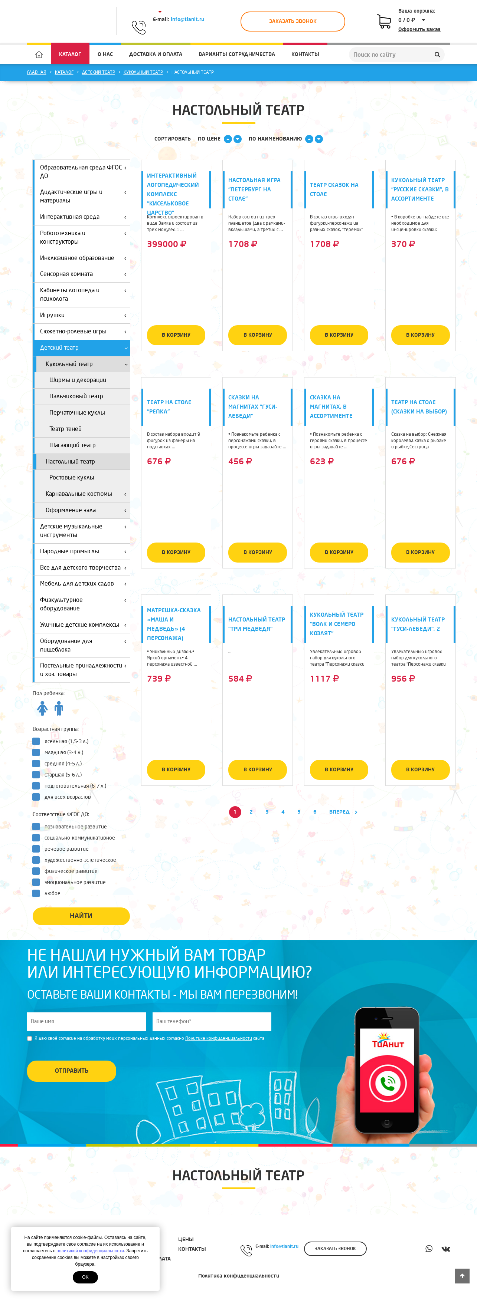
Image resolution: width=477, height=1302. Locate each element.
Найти (81, 916)
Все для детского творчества (84, 566)
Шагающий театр (72, 445)
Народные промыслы (84, 550)
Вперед (343, 812)
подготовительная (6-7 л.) (71, 786)
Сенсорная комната (84, 272)
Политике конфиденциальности (218, 1038)
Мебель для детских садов (84, 582)
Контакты (305, 54)
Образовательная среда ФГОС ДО (84, 170)
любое (49, 893)
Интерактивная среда (84, 215)
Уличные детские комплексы (84, 623)
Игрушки (84, 314)
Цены (186, 1239)
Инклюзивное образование (84, 256)
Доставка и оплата (155, 54)
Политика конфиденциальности (238, 1276)
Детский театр (98, 72)
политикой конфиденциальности (90, 1250)
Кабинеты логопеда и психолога (84, 293)
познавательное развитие (72, 826)
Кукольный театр (143, 72)
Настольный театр (70, 461)
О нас (105, 54)
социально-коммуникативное (76, 837)
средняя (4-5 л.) (59, 763)
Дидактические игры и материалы (84, 195)
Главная (36, 72)
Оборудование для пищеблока (84, 644)
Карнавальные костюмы (87, 492)
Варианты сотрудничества (237, 54)
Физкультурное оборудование (84, 603)
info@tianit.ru (187, 19)
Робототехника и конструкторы (84, 236)
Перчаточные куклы (77, 412)
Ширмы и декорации (77, 380)
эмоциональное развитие (71, 882)
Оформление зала (87, 509)
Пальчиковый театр (76, 396)
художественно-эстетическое (76, 860)
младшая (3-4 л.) (60, 752)
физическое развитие (67, 871)
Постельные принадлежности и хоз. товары (84, 668)
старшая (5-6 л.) (59, 774)
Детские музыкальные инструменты (84, 529)
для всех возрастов (64, 797)
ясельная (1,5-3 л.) (62, 741)
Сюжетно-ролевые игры (84, 330)
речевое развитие (63, 849)
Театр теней (65, 429)
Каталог (70, 54)
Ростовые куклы (71, 477)
